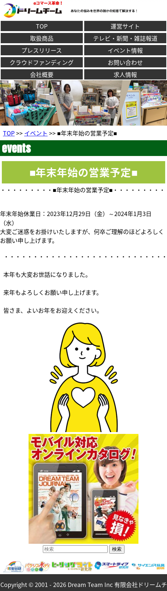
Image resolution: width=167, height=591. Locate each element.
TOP (42, 26)
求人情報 (125, 74)
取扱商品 (41, 38)
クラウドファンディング (42, 62)
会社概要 (41, 74)
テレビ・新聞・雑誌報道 (125, 38)
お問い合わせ (125, 62)
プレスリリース (41, 50)
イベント (36, 133)
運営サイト (125, 26)
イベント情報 (125, 50)
